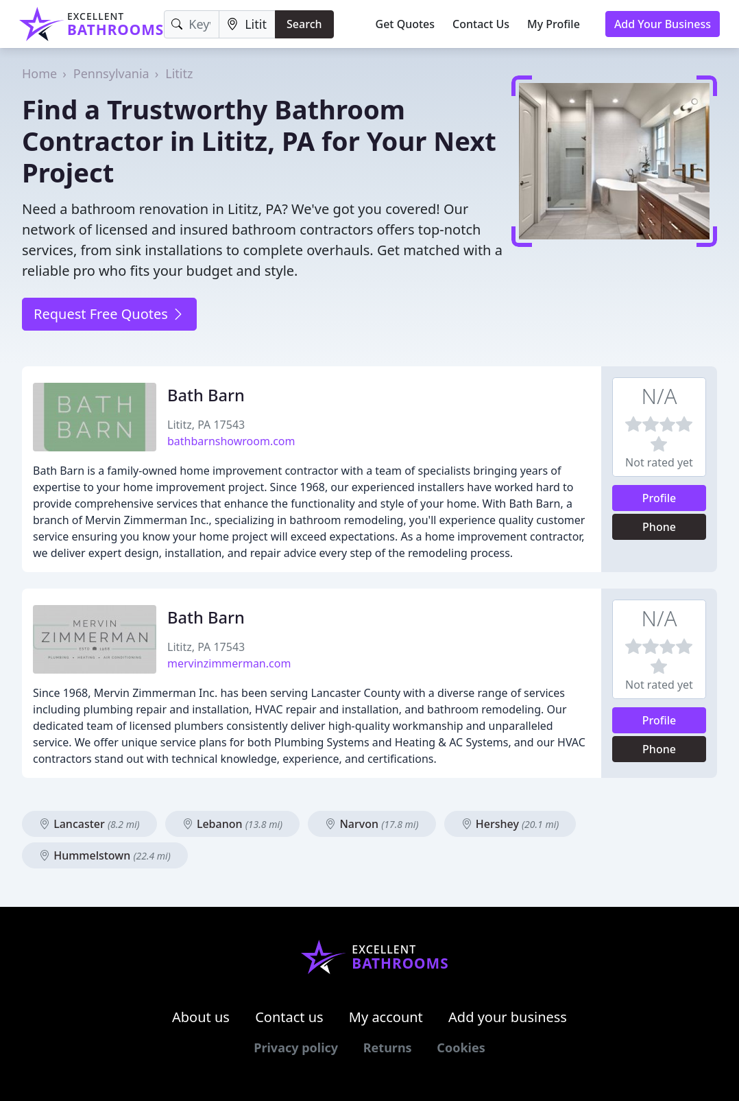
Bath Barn (206, 395)
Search (304, 24)
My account (386, 1017)
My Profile (553, 24)
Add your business (507, 1017)
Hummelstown (105, 855)
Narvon (371, 823)
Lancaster (89, 823)
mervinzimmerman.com (229, 663)
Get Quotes (405, 24)
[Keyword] (191, 24)
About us (201, 1017)
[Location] (247, 24)
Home (39, 73)
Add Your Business (662, 24)
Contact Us (480, 24)
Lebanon (232, 823)
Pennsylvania (111, 73)
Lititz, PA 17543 (206, 424)
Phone (659, 526)
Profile (659, 498)
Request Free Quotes (109, 314)
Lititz (179, 73)
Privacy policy (296, 1047)
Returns (387, 1047)
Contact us (289, 1017)
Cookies (461, 1047)
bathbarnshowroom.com (231, 441)
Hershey (510, 823)
